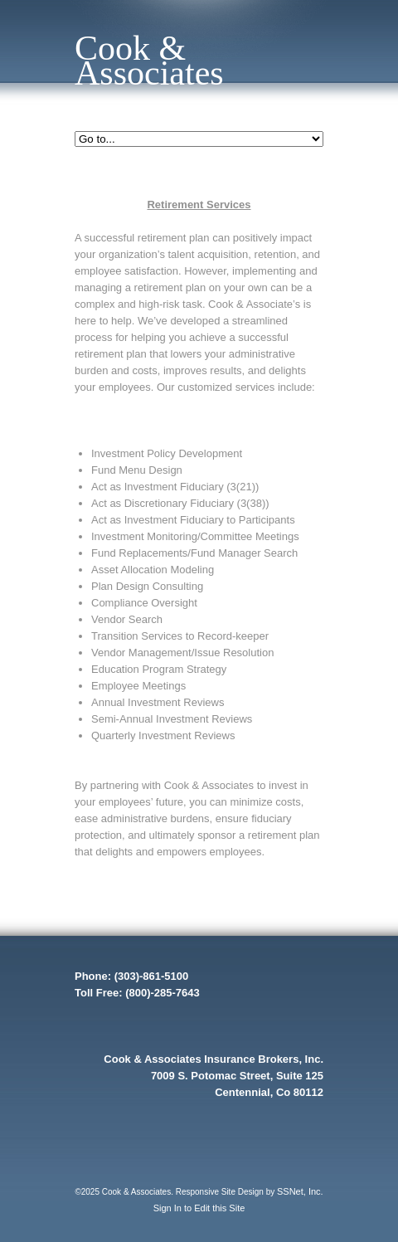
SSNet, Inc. (300, 1191)
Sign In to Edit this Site (199, 1208)
